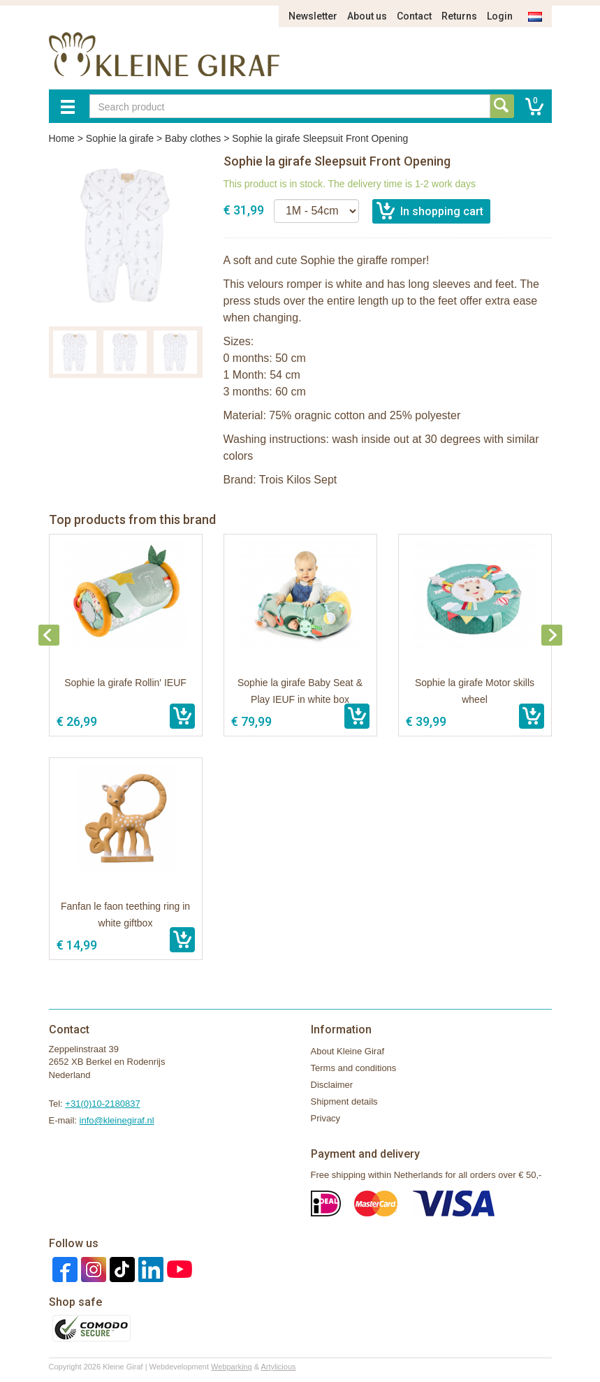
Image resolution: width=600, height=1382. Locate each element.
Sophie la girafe (120, 138)
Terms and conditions (354, 1068)
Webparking (231, 1366)
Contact (414, 16)
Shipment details (344, 1101)
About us (367, 16)
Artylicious (278, 1366)
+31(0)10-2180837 (102, 1103)
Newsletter (312, 16)
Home (62, 138)
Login (500, 16)
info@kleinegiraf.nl (117, 1120)
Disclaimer (332, 1084)
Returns (459, 16)
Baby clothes (193, 138)
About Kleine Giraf (348, 1051)
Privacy (326, 1118)
